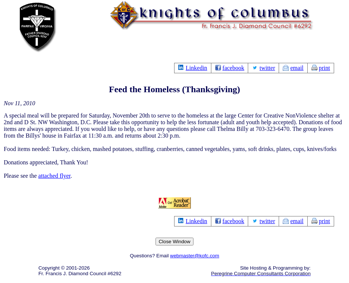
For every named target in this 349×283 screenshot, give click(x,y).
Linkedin (196, 68)
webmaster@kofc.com (194, 255)
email (297, 68)
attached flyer (54, 176)
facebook (233, 68)
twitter (267, 68)
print (324, 68)
